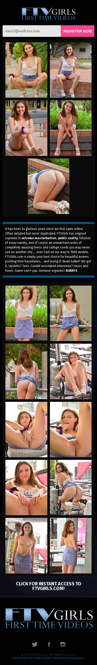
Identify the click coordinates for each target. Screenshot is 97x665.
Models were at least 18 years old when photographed (48, 658)
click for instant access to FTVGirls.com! (48, 586)
